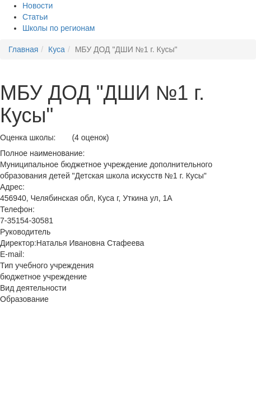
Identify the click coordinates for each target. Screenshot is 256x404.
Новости (37, 5)
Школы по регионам (58, 28)
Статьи (35, 16)
